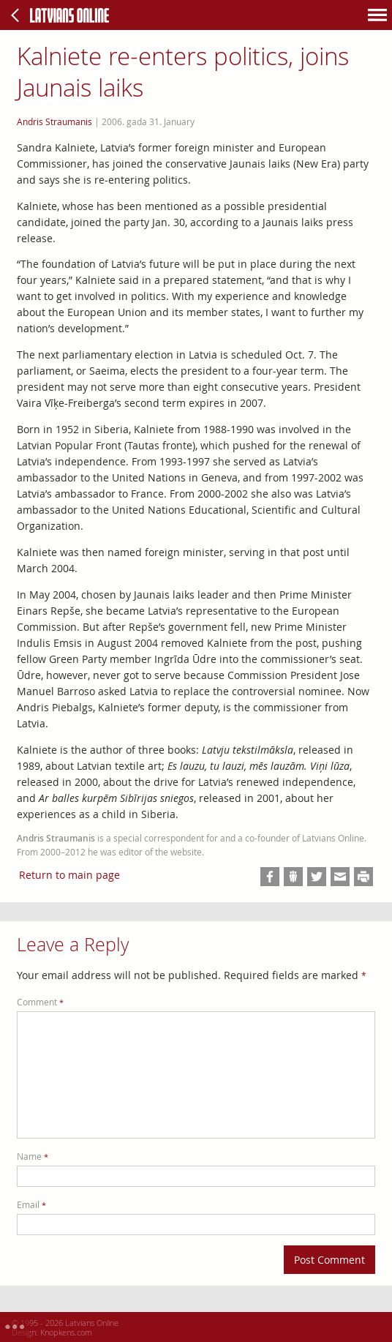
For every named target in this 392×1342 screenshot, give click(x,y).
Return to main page (69, 875)
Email (31, 1205)
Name (32, 1156)
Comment (40, 1002)
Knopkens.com (66, 1332)
